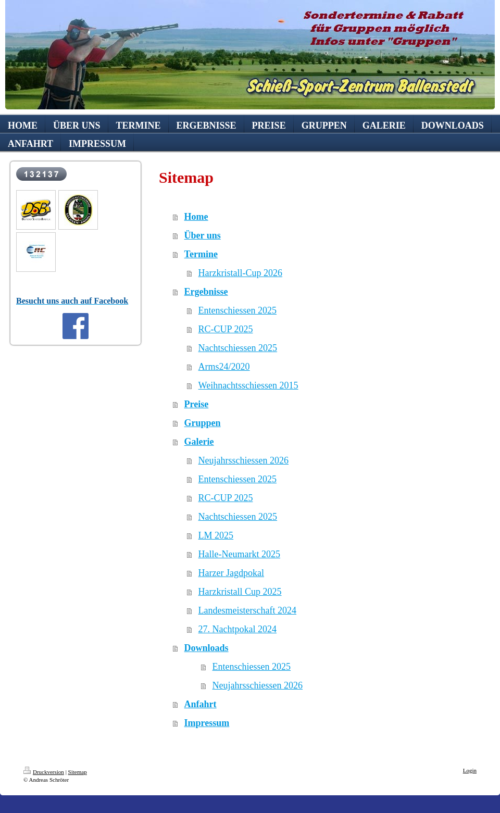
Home (196, 216)
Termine (201, 254)
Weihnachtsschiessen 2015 (248, 385)
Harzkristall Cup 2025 (240, 591)
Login (470, 770)
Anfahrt (200, 704)
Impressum (207, 723)
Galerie (199, 441)
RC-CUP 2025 (225, 329)
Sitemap (77, 772)
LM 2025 (216, 535)
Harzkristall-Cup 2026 (240, 273)
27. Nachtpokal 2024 (237, 629)
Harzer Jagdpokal (231, 573)
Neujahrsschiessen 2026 (243, 460)
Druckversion (43, 772)
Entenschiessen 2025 (237, 310)
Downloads (206, 648)
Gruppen (202, 423)
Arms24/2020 (224, 366)
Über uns (202, 235)
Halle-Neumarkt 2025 (239, 554)
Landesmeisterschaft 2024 (247, 610)
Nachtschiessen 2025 (237, 348)
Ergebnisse (206, 291)
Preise (196, 404)
